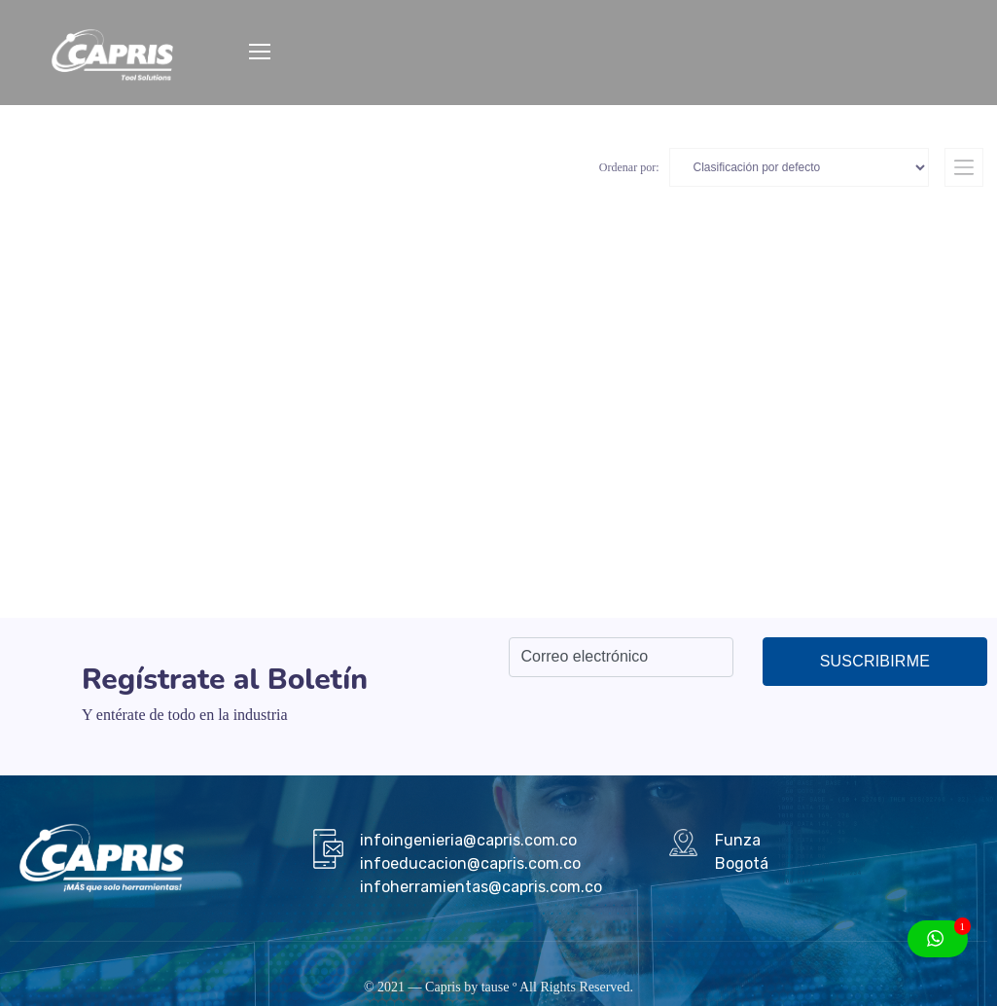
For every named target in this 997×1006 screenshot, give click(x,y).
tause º (499, 987)
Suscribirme (875, 661)
